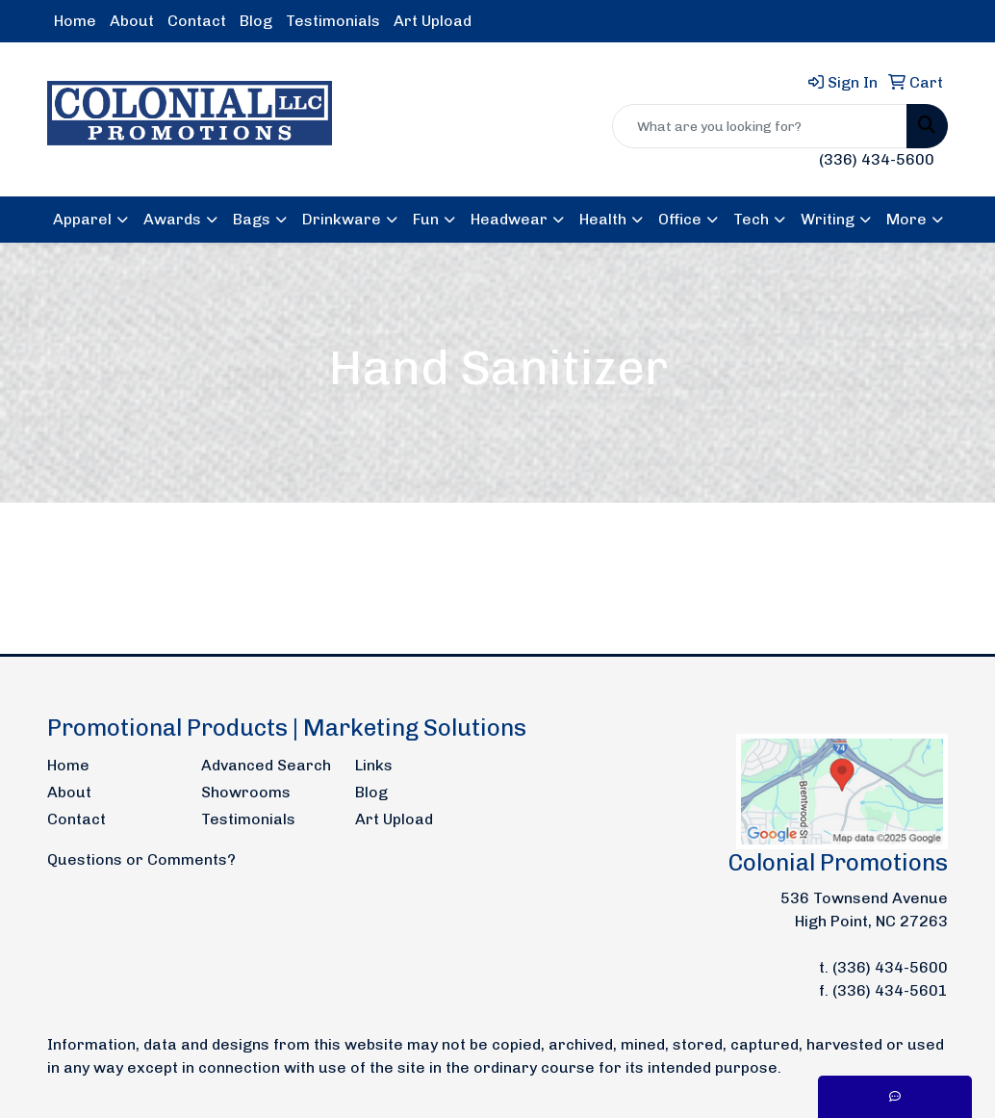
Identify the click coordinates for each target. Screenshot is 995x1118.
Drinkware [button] (341, 219)
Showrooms (246, 792)
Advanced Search (266, 765)
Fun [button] (426, 219)
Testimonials (333, 21)
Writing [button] (828, 219)
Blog (256, 21)
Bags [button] (251, 219)
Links (374, 765)
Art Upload (433, 21)
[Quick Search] (759, 126)
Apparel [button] (82, 219)
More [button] (906, 219)
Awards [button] (172, 219)
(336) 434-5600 (876, 159)
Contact (196, 21)
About (132, 21)
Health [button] (602, 219)
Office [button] (680, 219)
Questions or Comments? (141, 859)
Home (75, 21)
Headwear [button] (509, 219)
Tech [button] (751, 219)
